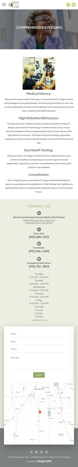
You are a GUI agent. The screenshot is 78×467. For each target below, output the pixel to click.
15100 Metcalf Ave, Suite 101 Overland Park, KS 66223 (39, 221)
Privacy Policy (54, 457)
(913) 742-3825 (39, 266)
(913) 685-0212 (39, 237)
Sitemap (66, 457)
